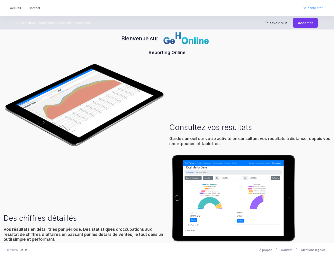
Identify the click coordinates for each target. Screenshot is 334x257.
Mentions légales (313, 250)
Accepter (305, 23)
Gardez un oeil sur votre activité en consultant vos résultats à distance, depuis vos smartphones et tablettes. (249, 141)
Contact (286, 250)
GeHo (23, 250)
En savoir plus (276, 23)
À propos (265, 250)
